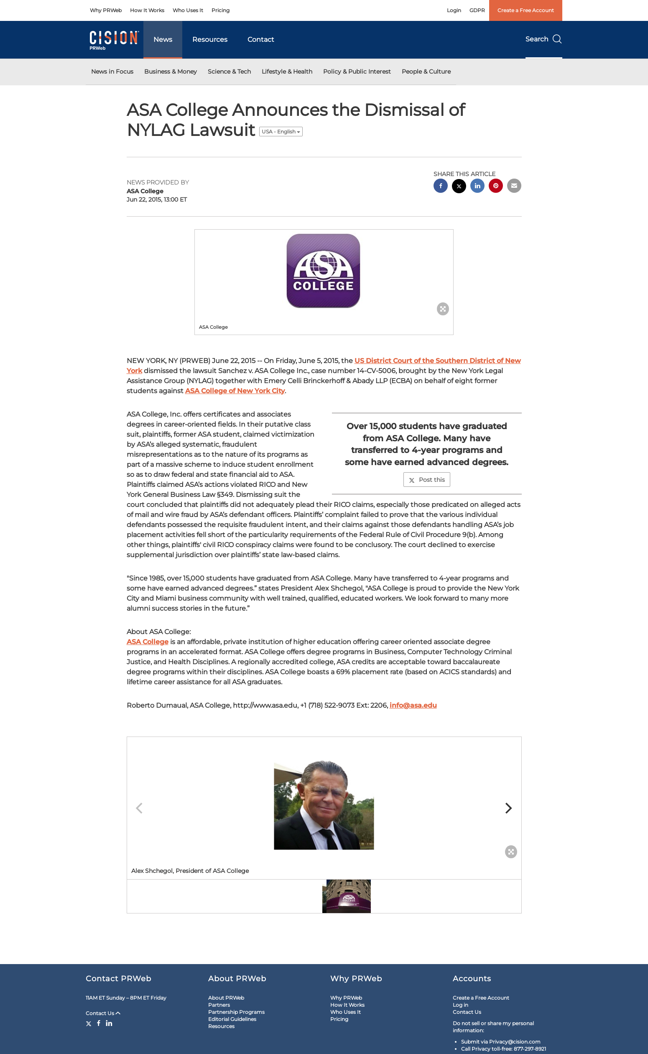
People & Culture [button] (426, 71)
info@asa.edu (413, 705)
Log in (460, 1005)
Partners (219, 1005)
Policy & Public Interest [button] (357, 71)
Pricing (221, 10)
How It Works (147, 10)
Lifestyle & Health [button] (287, 71)
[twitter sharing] (459, 187)
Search (544, 39)
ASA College (147, 642)
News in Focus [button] (112, 71)
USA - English (281, 131)
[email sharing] (514, 187)
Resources (209, 39)
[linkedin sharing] (477, 187)
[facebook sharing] (441, 187)
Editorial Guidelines (232, 1019)
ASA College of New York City (235, 391)
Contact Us (103, 1013)
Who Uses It (188, 10)
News (162, 39)
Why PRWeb (106, 10)
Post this (427, 480)
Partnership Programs (236, 1012)
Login (454, 10)
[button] (324, 270)
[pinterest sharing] (496, 187)
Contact (260, 39)
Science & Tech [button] (229, 71)
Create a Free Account (525, 10)
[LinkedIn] (109, 1023)
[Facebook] (98, 1023)
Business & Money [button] (170, 71)
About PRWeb (226, 998)
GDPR (477, 10)
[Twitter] (90, 1023)
